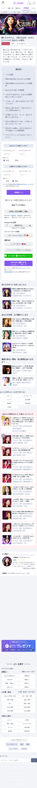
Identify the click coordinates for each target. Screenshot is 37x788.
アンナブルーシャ (12, 744)
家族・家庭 (27, 703)
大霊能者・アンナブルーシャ (21, 557)
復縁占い (27, 679)
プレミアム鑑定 (12, 12)
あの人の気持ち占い (22, 43)
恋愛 (13, 43)
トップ (3, 8)
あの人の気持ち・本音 (28, 12)
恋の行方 (10, 679)
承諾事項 (19, 215)
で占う (18, 192)
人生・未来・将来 (27, 696)
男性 (16, 160)
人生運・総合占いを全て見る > (27, 692)
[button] (18, 226)
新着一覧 (10, 8)
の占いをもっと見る (16, 573)
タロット (9, 396)
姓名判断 (27, 399)
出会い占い (10, 687)
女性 (7, 160)
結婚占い (27, 687)
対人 (10, 703)
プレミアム (6, 43)
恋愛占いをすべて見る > (29, 671)
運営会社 (27, 776)
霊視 (21, 744)
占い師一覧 (21, 773)
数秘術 (9, 403)
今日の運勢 (10, 707)
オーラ (9, 399)
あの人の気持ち (13, 749)
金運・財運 (27, 700)
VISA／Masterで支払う (18, 235)
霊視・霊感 (10, 724)
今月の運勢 (27, 711)
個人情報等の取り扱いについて (23, 184)
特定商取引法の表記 (18, 780)
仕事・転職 (10, 700)
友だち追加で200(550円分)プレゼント (18, 255)
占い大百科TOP (4, 12)
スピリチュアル (27, 396)
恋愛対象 (24, 749)
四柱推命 (27, 403)
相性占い (27, 683)
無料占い (18, 8)
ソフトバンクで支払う (18, 250)
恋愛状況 (27, 676)
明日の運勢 (27, 707)
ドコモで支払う (18, 244)
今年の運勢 (10, 711)
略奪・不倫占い (10, 683)
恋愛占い (19, 12)
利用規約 (13, 215)
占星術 (9, 407)
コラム (33, 8)
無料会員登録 (8, 272)
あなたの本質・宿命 (10, 696)
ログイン (21, 268)
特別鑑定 (26, 8)
